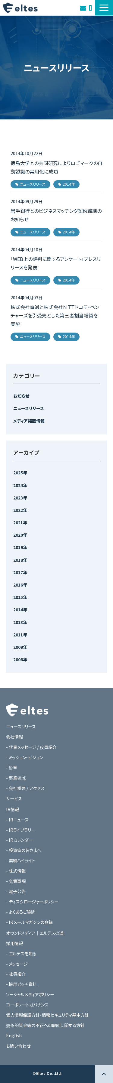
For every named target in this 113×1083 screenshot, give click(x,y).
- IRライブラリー (20, 830)
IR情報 (12, 809)
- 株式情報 (16, 870)
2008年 (20, 659)
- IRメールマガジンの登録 (29, 922)
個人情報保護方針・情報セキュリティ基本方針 (47, 1015)
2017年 (20, 572)
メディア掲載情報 (29, 421)
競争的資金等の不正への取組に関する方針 (45, 1025)
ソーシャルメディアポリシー (30, 994)
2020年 (20, 535)
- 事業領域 (16, 778)
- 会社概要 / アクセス (25, 788)
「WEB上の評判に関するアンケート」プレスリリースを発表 (56, 263)
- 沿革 (11, 767)
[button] (104, 7)
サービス (14, 798)
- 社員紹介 (16, 974)
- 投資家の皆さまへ (23, 850)
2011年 (20, 635)
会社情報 (14, 736)
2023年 (20, 498)
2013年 (20, 622)
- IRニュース (17, 819)
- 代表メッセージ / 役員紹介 (31, 747)
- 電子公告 (16, 891)
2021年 (20, 522)
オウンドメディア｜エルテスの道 (90, 8)
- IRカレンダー (19, 840)
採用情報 (14, 943)
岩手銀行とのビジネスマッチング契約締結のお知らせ (56, 215)
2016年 (20, 585)
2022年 (20, 510)
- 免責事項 (16, 881)
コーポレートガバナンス (27, 1004)
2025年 (20, 473)
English (14, 1035)
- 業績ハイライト (20, 860)
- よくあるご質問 (20, 912)
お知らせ (21, 396)
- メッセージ (17, 964)
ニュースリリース (33, 184)
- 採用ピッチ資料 (21, 984)
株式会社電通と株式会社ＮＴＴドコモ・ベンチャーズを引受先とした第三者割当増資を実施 (55, 315)
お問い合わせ (82, 8)
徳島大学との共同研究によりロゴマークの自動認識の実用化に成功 (56, 167)
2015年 (20, 597)
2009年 (20, 647)
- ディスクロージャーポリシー (32, 901)
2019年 (20, 547)
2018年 (20, 560)
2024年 (20, 485)
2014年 (69, 184)
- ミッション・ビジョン (24, 757)
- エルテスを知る (21, 953)
